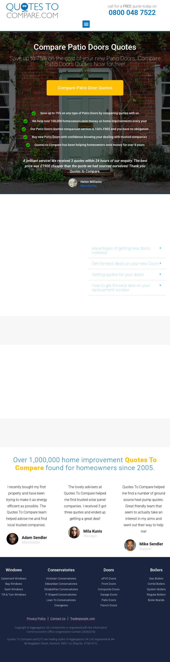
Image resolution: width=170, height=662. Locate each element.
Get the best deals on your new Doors (125, 263)
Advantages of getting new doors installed (121, 250)
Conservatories (61, 570)
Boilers (156, 570)
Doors (109, 570)
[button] (86, 24)
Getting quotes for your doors (118, 274)
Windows (14, 570)
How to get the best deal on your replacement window (121, 287)
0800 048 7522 (132, 12)
